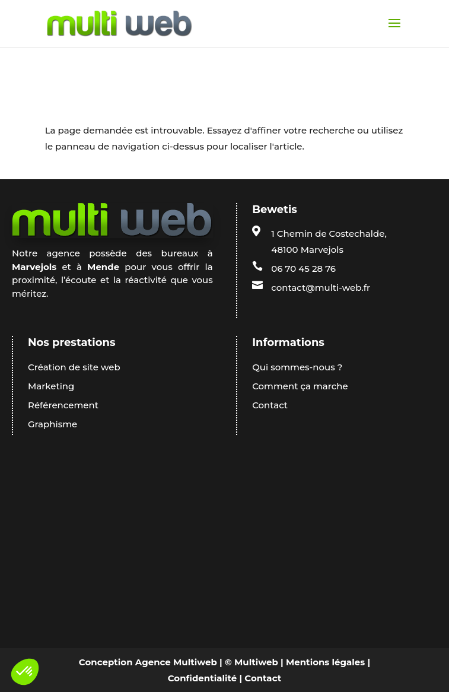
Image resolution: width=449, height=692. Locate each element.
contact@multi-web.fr (320, 287)
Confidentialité (202, 678)
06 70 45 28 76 (303, 268)
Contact (262, 678)
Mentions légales (325, 662)
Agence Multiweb (176, 662)
